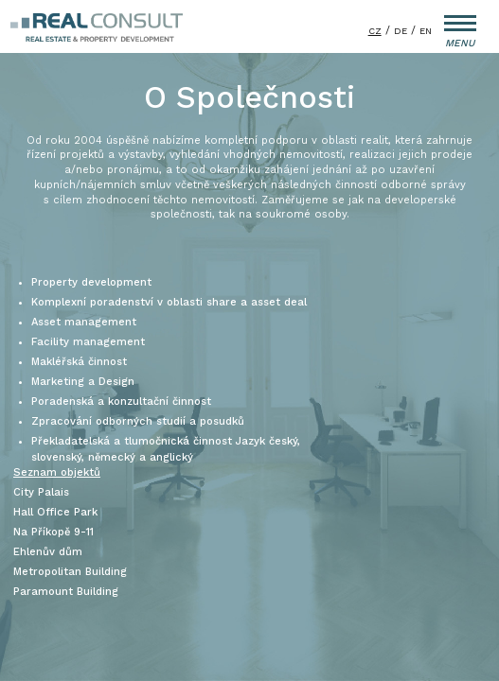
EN (425, 31)
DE (400, 31)
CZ (375, 31)
